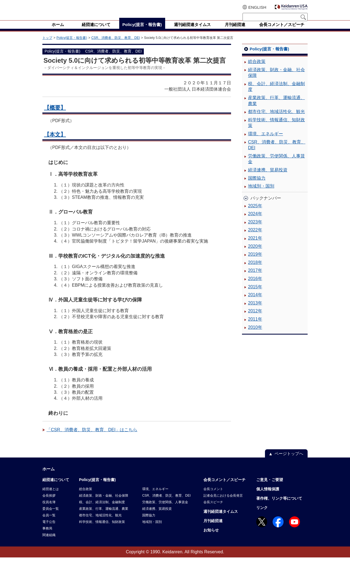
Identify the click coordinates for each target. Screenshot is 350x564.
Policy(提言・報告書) (71, 44)
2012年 (255, 317)
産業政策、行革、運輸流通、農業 (276, 107)
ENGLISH (257, 7)
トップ (47, 44)
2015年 (255, 293)
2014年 (255, 301)
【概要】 (55, 114)
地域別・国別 (261, 192)
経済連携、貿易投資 (267, 176)
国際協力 (257, 184)
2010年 (255, 334)
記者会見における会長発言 (223, 502)
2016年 (255, 285)
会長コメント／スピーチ (224, 486)
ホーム (48, 475)
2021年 (255, 244)
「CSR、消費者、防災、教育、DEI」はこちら (91, 436)
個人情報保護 (267, 495)
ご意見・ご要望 (269, 486)
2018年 (255, 269)
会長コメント (213, 495)
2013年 (255, 309)
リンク (262, 514)
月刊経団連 (213, 527)
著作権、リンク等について (279, 505)
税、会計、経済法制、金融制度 (276, 93)
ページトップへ (289, 460)
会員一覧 (49, 522)
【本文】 (55, 141)
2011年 (255, 325)
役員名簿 (49, 509)
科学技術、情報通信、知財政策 (276, 129)
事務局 (47, 535)
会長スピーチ (213, 509)
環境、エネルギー (265, 140)
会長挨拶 (49, 502)
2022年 (255, 236)
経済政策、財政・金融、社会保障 (276, 79)
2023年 (255, 228)
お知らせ (211, 536)
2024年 (255, 220)
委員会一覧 (50, 515)
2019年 (255, 260)
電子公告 (49, 528)
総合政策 (257, 68)
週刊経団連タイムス (220, 518)
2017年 (255, 277)
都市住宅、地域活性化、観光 (276, 118)
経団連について (55, 486)
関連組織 (49, 541)
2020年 (255, 253)
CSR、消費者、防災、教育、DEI (115, 44)
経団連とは (50, 495)
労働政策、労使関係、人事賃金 (276, 165)
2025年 (255, 212)
